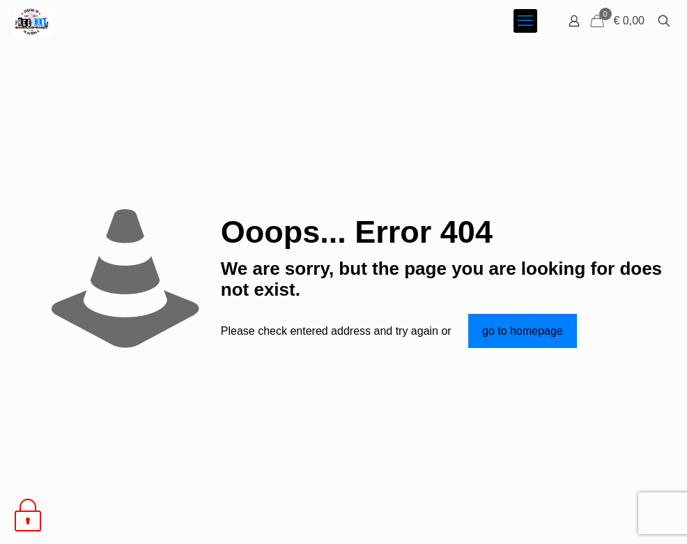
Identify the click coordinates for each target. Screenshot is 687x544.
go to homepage (522, 331)
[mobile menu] (525, 21)
